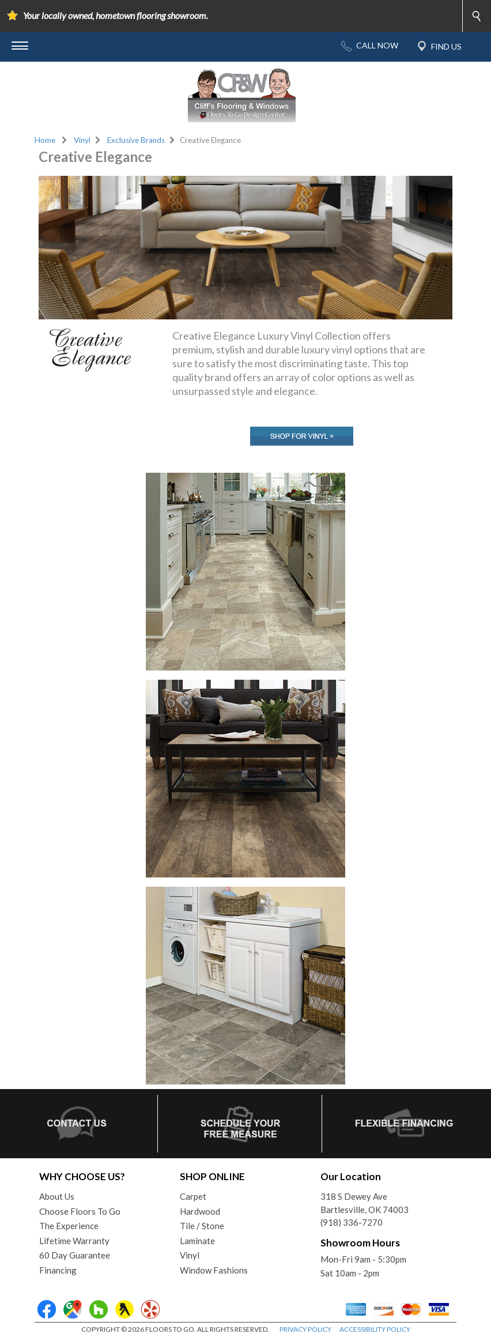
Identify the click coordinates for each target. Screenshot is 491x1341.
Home (45, 140)
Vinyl (82, 140)
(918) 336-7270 (351, 1222)
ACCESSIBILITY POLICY (374, 1329)
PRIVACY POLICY (305, 1329)
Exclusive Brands (136, 140)
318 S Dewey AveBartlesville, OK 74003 (364, 1203)
